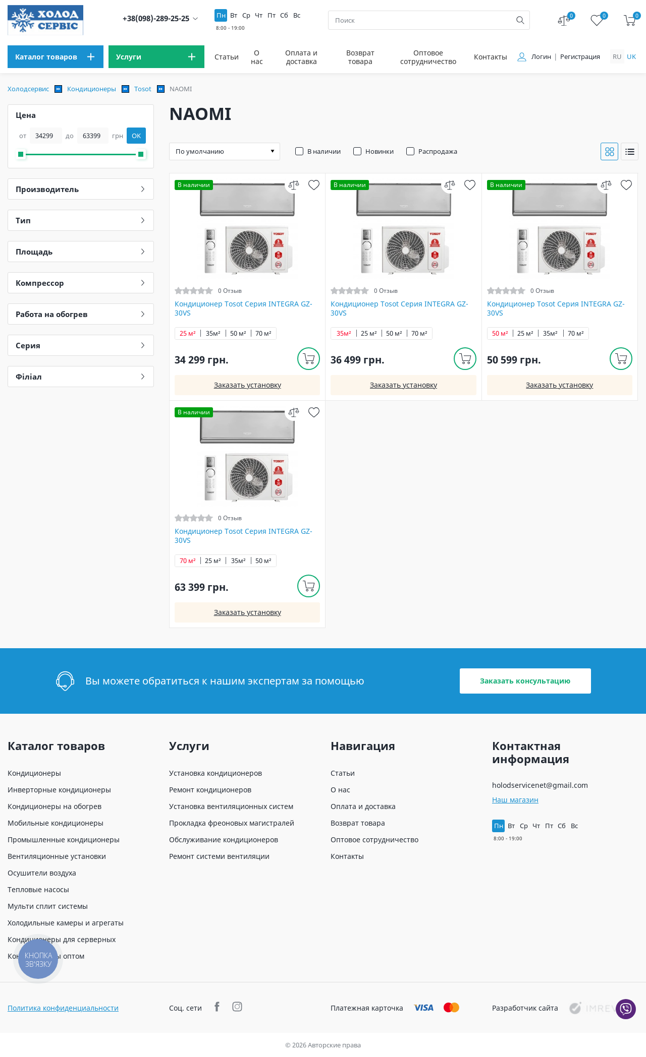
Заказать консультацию (525, 681)
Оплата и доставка (301, 57)
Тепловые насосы (38, 889)
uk (631, 56)
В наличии (324, 151)
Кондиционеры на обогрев (54, 806)
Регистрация (580, 56)
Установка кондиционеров (215, 773)
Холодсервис (28, 89)
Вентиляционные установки (57, 856)
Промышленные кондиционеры (64, 839)
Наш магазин (515, 799)
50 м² (238, 333)
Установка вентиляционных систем (231, 806)
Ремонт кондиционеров (210, 789)
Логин (541, 56)
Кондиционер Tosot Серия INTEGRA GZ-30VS (243, 308)
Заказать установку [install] (247, 385)
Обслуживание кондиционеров (223, 839)
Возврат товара (360, 57)
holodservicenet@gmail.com (540, 785)
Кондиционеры (91, 89)
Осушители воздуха (42, 873)
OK (136, 135)
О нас (257, 57)
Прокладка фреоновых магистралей (231, 823)
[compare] (293, 185)
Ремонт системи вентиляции (219, 856)
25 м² (188, 333)
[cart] (629, 20)
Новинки (379, 151)
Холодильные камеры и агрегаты (66, 922)
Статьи (226, 56)
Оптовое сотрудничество (428, 57)
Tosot (142, 89)
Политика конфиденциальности (63, 1008)
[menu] (55, 56)
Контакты (490, 56)
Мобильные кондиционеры (55, 823)
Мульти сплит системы (48, 906)
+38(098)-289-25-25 (156, 18)
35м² (213, 333)
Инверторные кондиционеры (59, 789)
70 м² (263, 333)
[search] (520, 20)
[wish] (313, 185)
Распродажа (437, 151)
